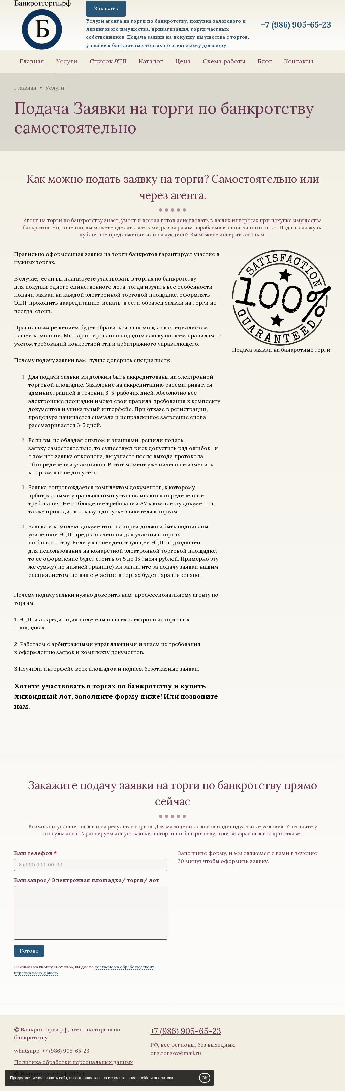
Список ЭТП (108, 61)
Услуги (66, 61)
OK (205, 1077)
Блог (265, 61)
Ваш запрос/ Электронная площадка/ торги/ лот (86, 880)
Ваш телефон (33, 853)
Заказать (106, 8)
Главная (32, 61)
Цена (183, 61)
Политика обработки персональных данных (73, 1062)
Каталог (151, 61)
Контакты (298, 61)
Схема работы (224, 61)
